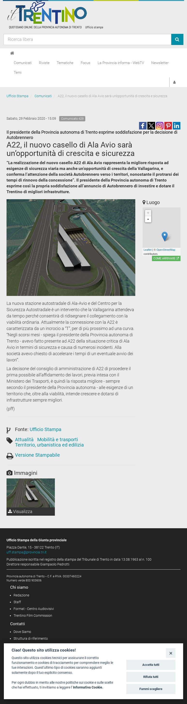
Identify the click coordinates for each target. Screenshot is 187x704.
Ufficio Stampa (18, 96)
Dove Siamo (22, 632)
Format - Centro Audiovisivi (34, 609)
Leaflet (148, 249)
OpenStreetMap (166, 249)
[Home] (12, 53)
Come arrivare (166, 258)
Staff (17, 602)
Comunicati (23, 63)
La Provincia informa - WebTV (121, 63)
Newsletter (160, 63)
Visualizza (20, 511)
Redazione (21, 595)
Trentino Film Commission (33, 615)
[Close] (170, 653)
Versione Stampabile (37, 455)
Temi (18, 72)
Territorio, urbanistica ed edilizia (49, 445)
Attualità (24, 439)
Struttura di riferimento (31, 638)
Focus (85, 63)
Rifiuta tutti (150, 677)
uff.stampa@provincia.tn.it (27, 552)
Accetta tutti (150, 665)
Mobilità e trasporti (57, 439)
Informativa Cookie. (88, 687)
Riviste (44, 63)
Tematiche (65, 63)
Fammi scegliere (150, 689)
